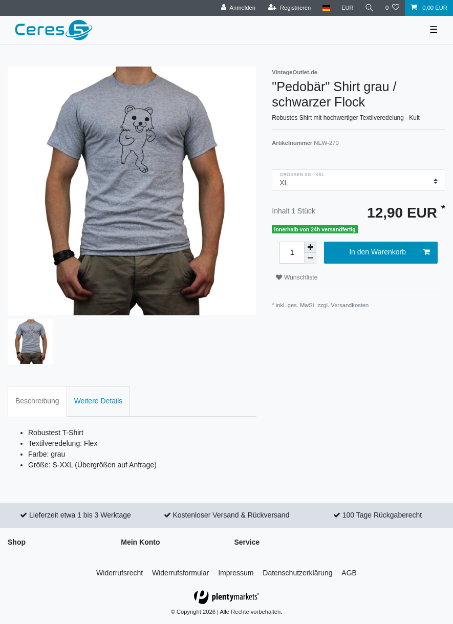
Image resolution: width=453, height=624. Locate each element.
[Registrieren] (289, 8)
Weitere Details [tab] (98, 401)
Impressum (235, 573)
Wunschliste (296, 277)
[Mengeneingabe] (291, 253)
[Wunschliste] (392, 8)
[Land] (325, 8)
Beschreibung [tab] (37, 401)
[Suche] (369, 8)
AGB (349, 573)
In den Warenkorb (389, 252)
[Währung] (347, 8)
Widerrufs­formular (180, 573)
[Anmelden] (238, 8)
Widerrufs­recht (119, 573)
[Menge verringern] (310, 258)
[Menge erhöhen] (310, 247)
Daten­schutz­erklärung (297, 573)
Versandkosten (350, 305)
